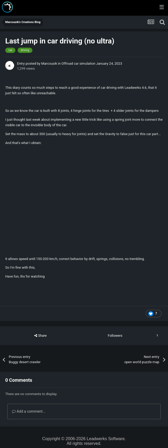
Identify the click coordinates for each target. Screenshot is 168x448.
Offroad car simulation (78, 63)
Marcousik (49, 63)
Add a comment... (29, 411)
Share (40, 336)
